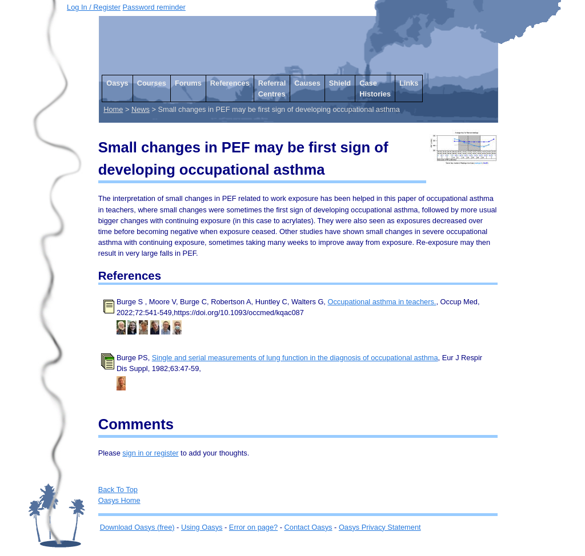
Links (408, 83)
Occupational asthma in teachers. (382, 301)
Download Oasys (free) (137, 527)
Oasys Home (119, 500)
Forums (188, 83)
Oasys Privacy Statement (380, 527)
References (230, 83)
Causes (307, 83)
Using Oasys (202, 527)
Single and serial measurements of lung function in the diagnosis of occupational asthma (295, 357)
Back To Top (118, 489)
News (140, 109)
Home (113, 109)
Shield (340, 83)
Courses (151, 83)
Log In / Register (94, 7)
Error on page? (253, 527)
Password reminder (154, 7)
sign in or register (150, 453)
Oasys (117, 83)
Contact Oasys (308, 527)
